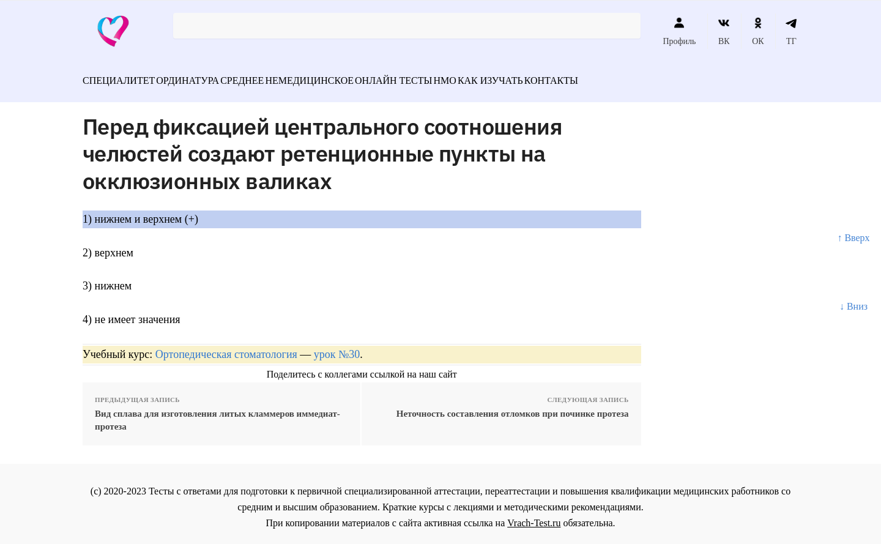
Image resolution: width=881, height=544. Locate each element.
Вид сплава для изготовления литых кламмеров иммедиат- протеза (217, 413)
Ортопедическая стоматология (226, 347)
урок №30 (337, 347)
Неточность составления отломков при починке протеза (512, 407)
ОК (757, 31)
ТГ (791, 31)
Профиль (679, 31)
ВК (724, 31)
